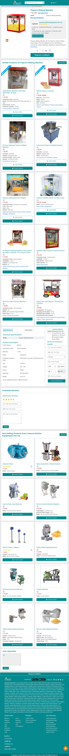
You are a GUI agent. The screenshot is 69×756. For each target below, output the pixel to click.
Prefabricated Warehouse (38, 691)
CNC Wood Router (12, 694)
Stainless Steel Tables (56, 684)
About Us (7, 718)
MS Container (52, 689)
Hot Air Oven (31, 692)
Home (2, 6)
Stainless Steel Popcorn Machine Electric (50, 250)
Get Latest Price (43, 12)
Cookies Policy (29, 718)
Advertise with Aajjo (51, 719)
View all (63, 434)
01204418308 (8, 738)
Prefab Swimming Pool (10, 708)
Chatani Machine (42, 589)
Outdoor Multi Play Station (44, 682)
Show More (62, 62)
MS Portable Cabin (32, 689)
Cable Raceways (45, 701)
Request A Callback (34, 673)
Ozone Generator (28, 711)
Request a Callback (42, 54)
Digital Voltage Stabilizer (20, 696)
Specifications (8, 329)
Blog (5, 725)
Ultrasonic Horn (37, 701)
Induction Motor (8, 463)
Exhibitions (7, 729)
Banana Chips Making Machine (47, 628)
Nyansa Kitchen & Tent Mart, (11, 315)
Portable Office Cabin (13, 691)
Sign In (53, 2)
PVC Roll (49, 699)
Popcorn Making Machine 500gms (14, 197)
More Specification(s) (37, 17)
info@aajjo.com (8, 743)
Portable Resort (23, 689)
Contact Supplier (37, 35)
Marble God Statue (41, 699)
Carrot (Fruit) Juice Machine (12, 503)
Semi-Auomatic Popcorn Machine (14, 301)
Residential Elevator (57, 685)
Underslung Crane (47, 696)
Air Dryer (24, 704)
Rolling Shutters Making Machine (49, 704)
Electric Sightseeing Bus (33, 709)
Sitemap (6, 719)
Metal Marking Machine (30, 699)
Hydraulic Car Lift (8, 687)
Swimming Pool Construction (35, 708)
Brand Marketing (50, 725)
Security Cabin (41, 687)
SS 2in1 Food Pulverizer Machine (47, 503)
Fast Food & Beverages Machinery (13, 6)
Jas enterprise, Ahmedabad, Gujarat (46, 157)
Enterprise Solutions (51, 729)
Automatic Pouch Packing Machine (49, 703)
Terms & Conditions (30, 719)
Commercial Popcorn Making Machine (49, 145)
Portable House (50, 687)
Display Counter (33, 685)
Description (29, 329)
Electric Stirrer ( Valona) (11, 547)
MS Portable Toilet (13, 689)
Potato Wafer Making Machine (46, 547)
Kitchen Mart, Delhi (41, 264)
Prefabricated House (51, 691)
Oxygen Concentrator (18, 711)
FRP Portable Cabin (43, 689)
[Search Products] (25, 2)
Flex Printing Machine (23, 694)
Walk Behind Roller (56, 682)
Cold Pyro (36, 711)
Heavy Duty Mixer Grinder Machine (48, 463)
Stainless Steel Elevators (30, 687)
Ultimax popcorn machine (45, 90)
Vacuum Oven (23, 692)
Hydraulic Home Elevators (44, 685)
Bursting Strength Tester (30, 697)
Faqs (5, 731)
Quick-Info (7, 727)
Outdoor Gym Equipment (19, 709)
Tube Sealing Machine (18, 684)
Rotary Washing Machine (51, 694)
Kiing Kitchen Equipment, (10, 160)
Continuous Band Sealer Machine (30, 703)
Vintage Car (49, 709)
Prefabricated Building (25, 691)
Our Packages (50, 721)
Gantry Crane (56, 696)
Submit (5, 426)
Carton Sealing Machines (21, 685)
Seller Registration (51, 718)
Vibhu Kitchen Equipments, (44, 206)
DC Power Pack (39, 692)
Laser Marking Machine (22, 682)
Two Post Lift (15, 706)
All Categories (19, 725)
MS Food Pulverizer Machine (12, 589)
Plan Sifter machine (27, 701)
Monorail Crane (12, 697)
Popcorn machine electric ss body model (50, 197)
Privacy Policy (29, 721)
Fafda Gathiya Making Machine (13, 628)
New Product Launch (51, 727)
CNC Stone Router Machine (37, 694)
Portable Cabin (33, 682)
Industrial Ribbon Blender (31, 684)
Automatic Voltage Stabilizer (34, 696)
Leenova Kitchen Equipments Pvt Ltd (50, 22)
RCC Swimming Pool (49, 708)
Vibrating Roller (8, 684)
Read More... (34, 46)
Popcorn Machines (26, 6)
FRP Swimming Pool (22, 708)
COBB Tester (20, 697)
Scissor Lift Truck (18, 687)
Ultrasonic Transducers (15, 703)
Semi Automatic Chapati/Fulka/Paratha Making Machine (47, 706)
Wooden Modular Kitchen (33, 704)
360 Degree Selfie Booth (46, 711)
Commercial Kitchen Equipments (12, 701)
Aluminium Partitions (44, 684)
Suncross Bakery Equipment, (11, 108)
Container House (14, 692)
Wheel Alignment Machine (25, 706)
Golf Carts (42, 709)
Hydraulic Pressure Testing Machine (46, 697)
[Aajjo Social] (54, 679)
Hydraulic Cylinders (49, 692)
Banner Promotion (51, 723)
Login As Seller (50, 731)
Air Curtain (55, 699)
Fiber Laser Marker (18, 699)
